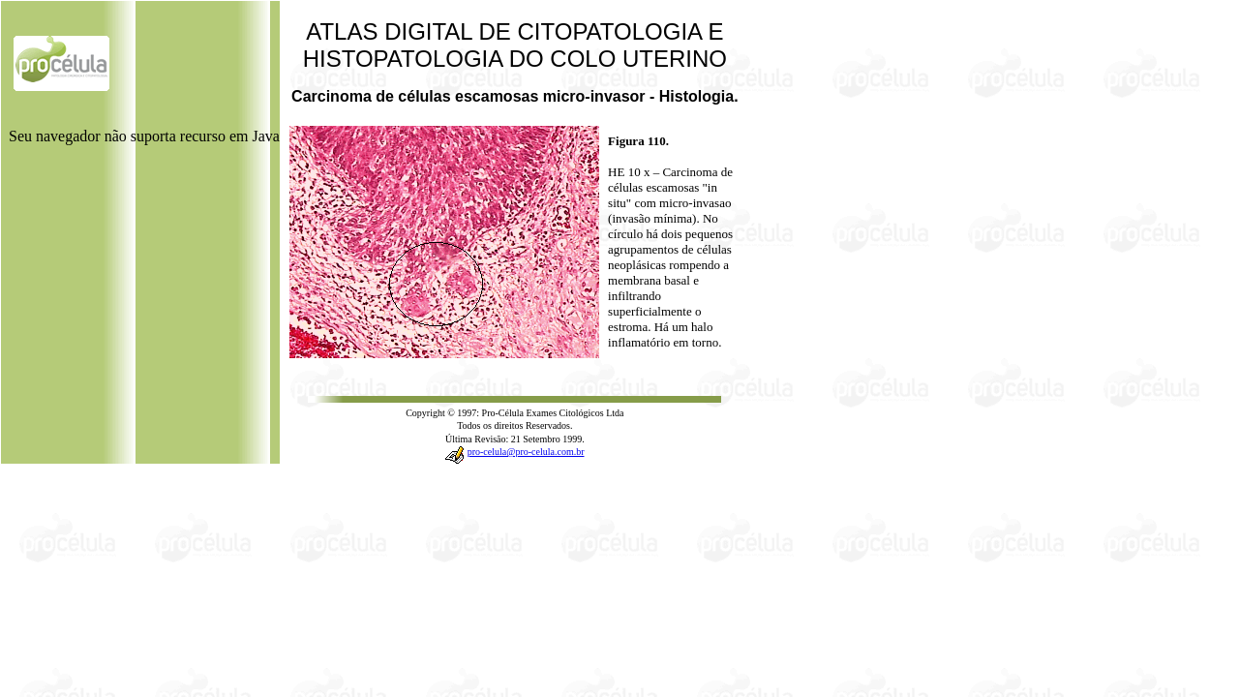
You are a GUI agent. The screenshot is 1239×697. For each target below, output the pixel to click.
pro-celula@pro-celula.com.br (526, 451)
